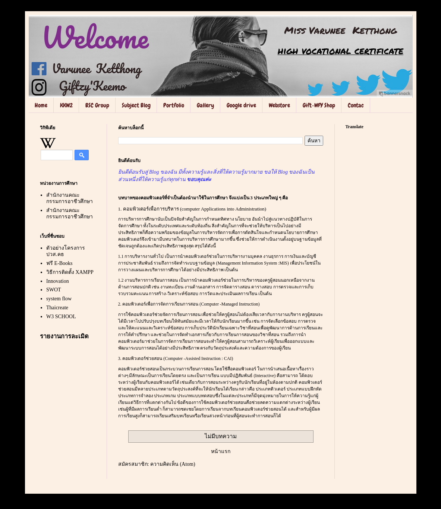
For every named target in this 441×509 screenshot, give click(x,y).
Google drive (241, 105)
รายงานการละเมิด (64, 336)
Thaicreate (57, 307)
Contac (356, 105)
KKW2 (66, 105)
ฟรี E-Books (59, 263)
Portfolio (173, 105)
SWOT (53, 290)
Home (41, 105)
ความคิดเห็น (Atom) (172, 464)
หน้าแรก (220, 451)
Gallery (205, 105)
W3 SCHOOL (61, 316)
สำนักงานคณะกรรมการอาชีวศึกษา (69, 198)
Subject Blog (136, 105)
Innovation (57, 281)
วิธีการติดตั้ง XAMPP (70, 272)
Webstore (279, 105)
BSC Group (97, 105)
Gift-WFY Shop (319, 105)
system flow (59, 298)
